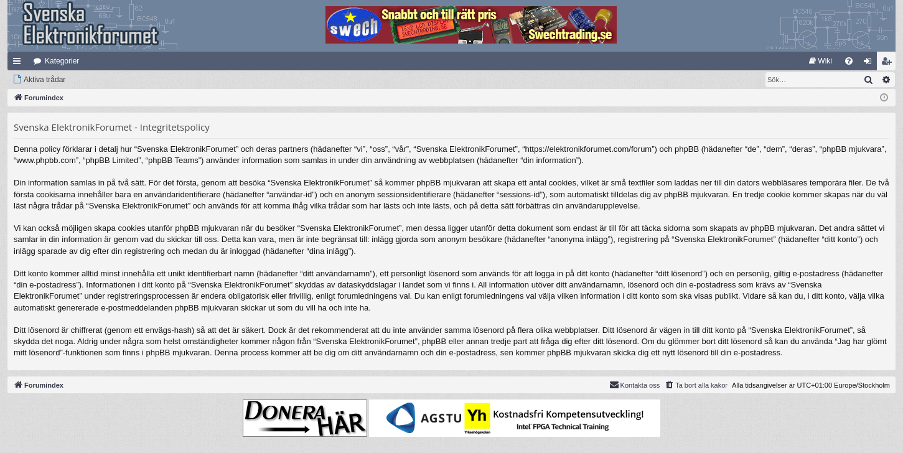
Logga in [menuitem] (870, 63)
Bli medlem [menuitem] (889, 63)
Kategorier (62, 61)
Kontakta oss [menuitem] (634, 384)
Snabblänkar (19, 63)
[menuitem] (821, 61)
